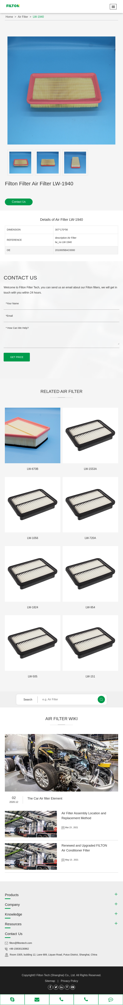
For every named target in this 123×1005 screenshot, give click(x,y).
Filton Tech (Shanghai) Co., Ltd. (56, 975)
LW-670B (32, 468)
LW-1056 (32, 538)
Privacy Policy (69, 980)
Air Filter (23, 16)
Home (9, 16)
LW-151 (90, 676)
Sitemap (50, 980)
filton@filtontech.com (20, 943)
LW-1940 (38, 16)
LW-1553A (90, 468)
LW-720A (90, 538)
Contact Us (19, 201)
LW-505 (32, 676)
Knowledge (13, 914)
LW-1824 (32, 607)
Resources (13, 924)
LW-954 (90, 607)
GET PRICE (16, 357)
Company (12, 905)
